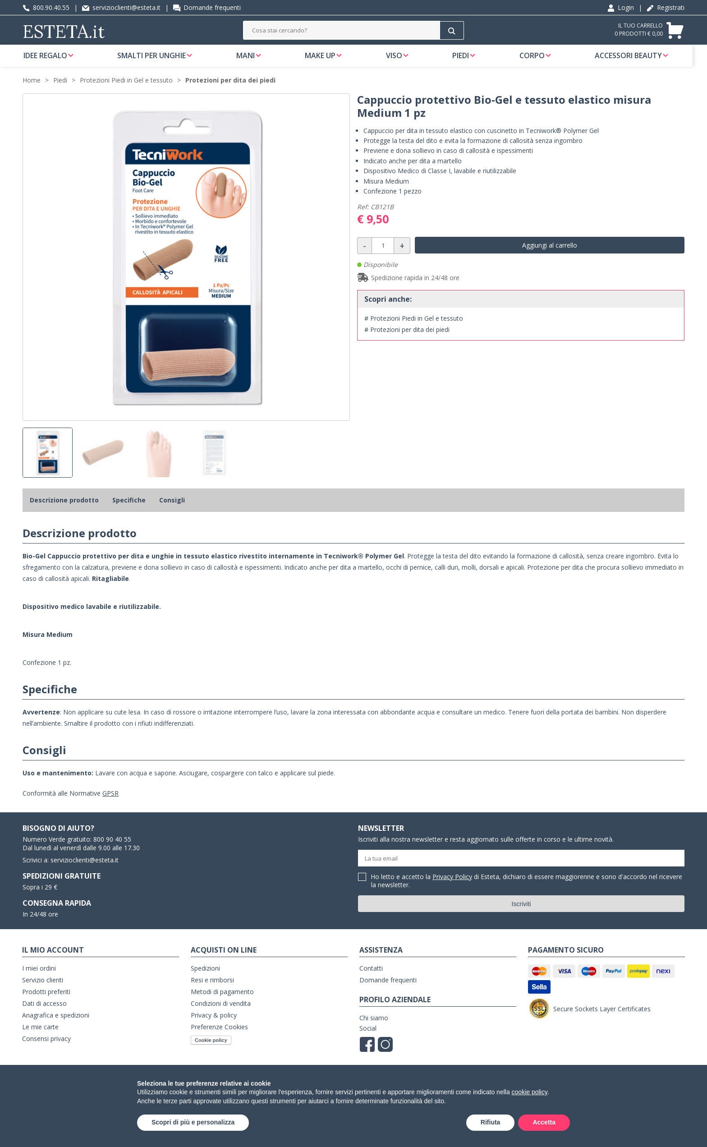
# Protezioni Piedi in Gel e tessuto (413, 329)
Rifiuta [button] (490, 1122)
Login (620, 7)
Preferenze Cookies (219, 1037)
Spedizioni (205, 979)
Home (32, 91)
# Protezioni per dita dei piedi (407, 340)
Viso (400, 60)
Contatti (371, 979)
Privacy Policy (452, 887)
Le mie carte (40, 1037)
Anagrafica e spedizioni (55, 1026)
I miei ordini (39, 979)
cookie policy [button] (529, 1092)
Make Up (327, 60)
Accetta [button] (544, 1122)
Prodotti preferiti (46, 1002)
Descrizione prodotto (64, 511)
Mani (252, 60)
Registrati (665, 7)
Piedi (467, 60)
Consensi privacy (46, 1049)
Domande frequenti (207, 7)
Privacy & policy (214, 1026)
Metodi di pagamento (222, 1002)
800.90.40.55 (46, 7)
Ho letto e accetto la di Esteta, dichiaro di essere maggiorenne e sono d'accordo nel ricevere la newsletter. (526, 892)
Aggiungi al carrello (549, 256)
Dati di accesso (44, 1014)
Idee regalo (52, 60)
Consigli (172, 511)
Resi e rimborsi (212, 990)
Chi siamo (373, 1028)
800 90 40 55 (112, 850)
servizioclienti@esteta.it (121, 7)
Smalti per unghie (158, 60)
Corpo (538, 60)
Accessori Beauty (634, 60)
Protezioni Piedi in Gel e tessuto (126, 91)
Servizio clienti (42, 990)
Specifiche (129, 511)
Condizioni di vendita (221, 1014)
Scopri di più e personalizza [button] (193, 1122)
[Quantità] (383, 256)
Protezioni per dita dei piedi (230, 91)
